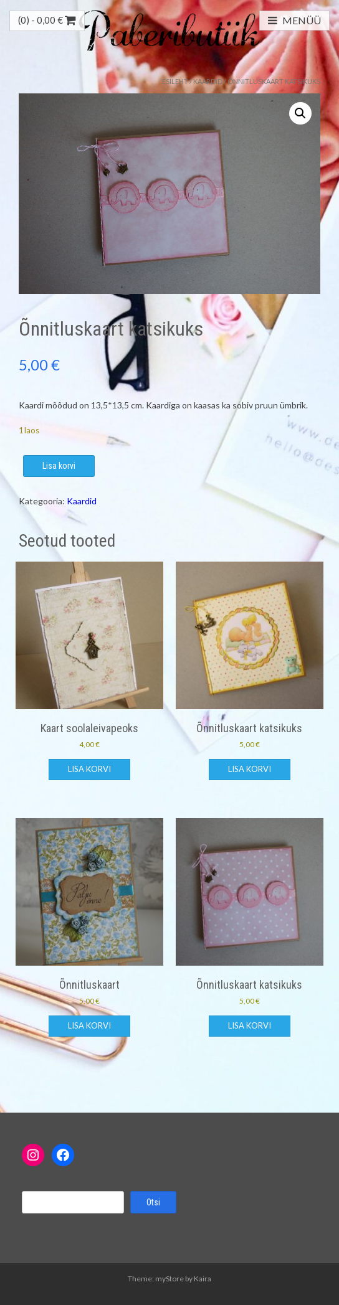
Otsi (153, 1202)
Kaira (202, 1278)
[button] (300, 113)
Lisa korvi (58, 466)
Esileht (175, 81)
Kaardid (207, 81)
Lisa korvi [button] (89, 769)
